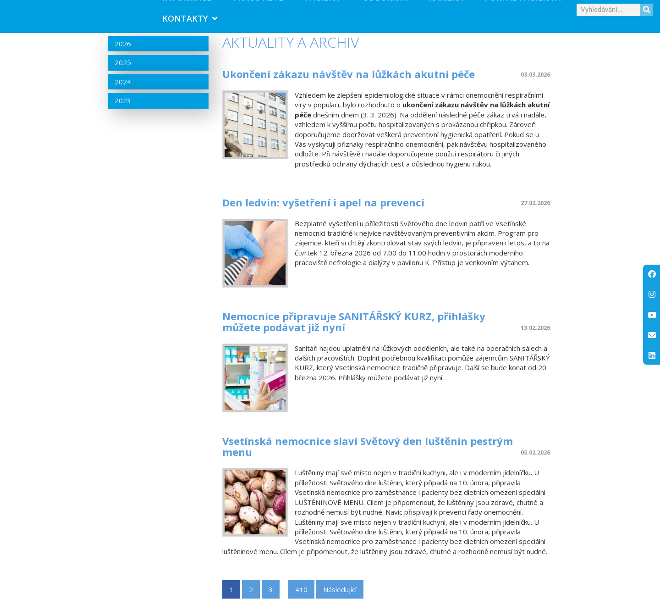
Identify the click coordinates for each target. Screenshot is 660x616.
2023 (123, 112)
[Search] (646, 15)
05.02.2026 (535, 464)
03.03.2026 (535, 86)
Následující (340, 601)
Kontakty (189, 24)
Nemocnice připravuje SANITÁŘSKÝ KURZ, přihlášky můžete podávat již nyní (353, 333)
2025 (123, 74)
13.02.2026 (535, 339)
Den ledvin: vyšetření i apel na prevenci (323, 214)
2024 (123, 93)
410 (301, 601)
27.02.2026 (535, 215)
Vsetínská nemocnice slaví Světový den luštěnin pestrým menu (367, 457)
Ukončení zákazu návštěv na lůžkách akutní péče (348, 86)
